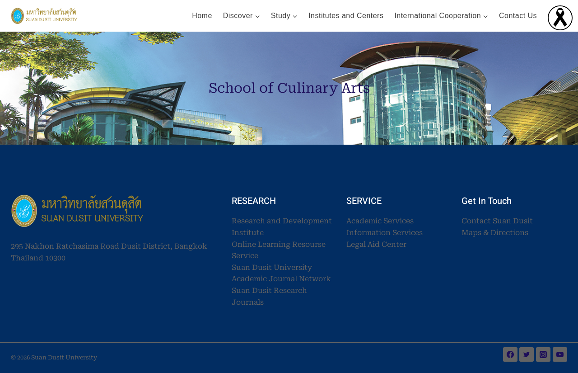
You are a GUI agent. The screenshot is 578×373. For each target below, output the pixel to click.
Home (202, 15)
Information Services (384, 232)
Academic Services (380, 221)
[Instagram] (543, 354)
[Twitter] (526, 354)
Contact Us (518, 15)
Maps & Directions (494, 232)
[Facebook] (510, 354)
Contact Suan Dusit (497, 221)
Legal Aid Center (376, 244)
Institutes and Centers (345, 15)
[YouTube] (560, 354)
